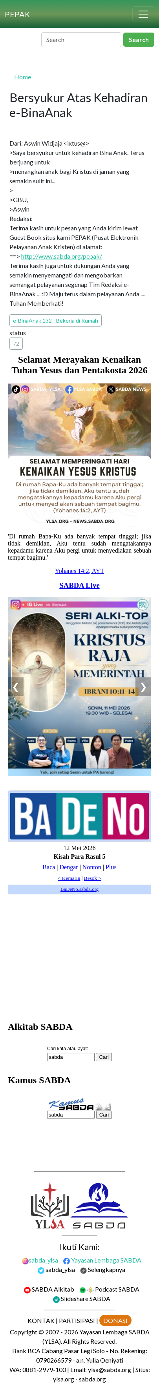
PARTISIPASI (77, 1320)
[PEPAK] (17, 14)
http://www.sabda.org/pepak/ (61, 256)
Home (22, 76)
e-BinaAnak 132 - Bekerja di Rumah (55, 320)
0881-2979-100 (44, 1369)
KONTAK (41, 1320)
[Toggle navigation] (143, 14)
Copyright (23, 1332)
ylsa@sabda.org (109, 1369)
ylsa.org (63, 1379)
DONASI (115, 1320)
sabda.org (92, 1379)
